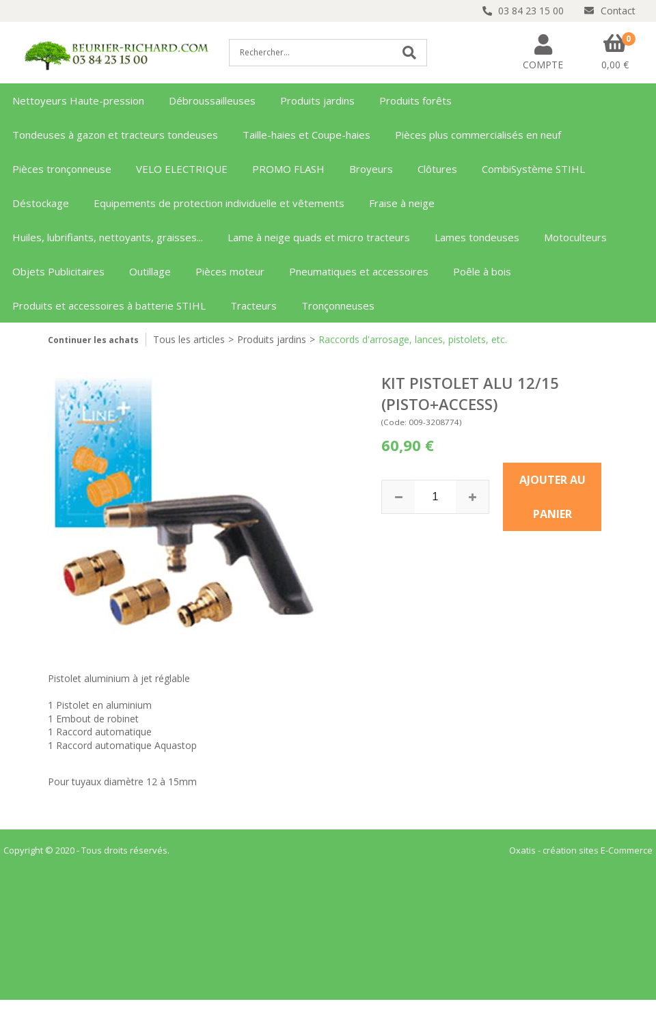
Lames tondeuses (477, 237)
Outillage (150, 271)
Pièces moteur (229, 271)
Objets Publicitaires (58, 271)
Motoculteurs (575, 237)
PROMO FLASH (288, 169)
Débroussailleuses (212, 100)
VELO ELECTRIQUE (182, 169)
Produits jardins (317, 100)
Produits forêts (415, 100)
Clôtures (437, 169)
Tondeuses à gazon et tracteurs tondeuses (115, 134)
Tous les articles (189, 339)
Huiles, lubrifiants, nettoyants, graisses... (107, 237)
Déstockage (40, 203)
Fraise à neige (402, 203)
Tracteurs (253, 305)
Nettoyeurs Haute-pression (78, 100)
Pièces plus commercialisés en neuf (478, 134)
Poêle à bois (482, 271)
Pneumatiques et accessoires (358, 271)
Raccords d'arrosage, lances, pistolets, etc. (412, 339)
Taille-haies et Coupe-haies (306, 134)
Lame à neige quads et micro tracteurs (319, 237)
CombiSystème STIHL (533, 169)
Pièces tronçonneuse (61, 169)
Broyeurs (371, 169)
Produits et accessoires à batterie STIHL (109, 305)
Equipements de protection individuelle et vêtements (219, 203)
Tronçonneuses (337, 305)
